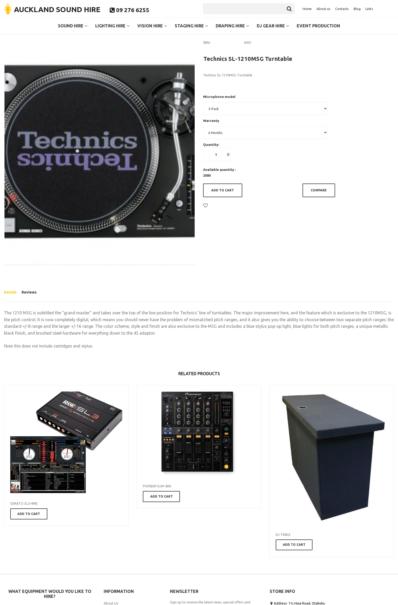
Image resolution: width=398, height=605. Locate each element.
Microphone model (219, 96)
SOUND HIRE (72, 25)
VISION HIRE (152, 25)
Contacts (342, 9)
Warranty (211, 120)
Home (307, 9)
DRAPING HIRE (232, 25)
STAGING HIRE (191, 25)
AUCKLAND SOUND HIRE (57, 9)
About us (323, 9)
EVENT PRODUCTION (318, 25)
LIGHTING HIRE (112, 25)
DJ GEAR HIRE (273, 25)
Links (369, 9)
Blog (357, 9)
